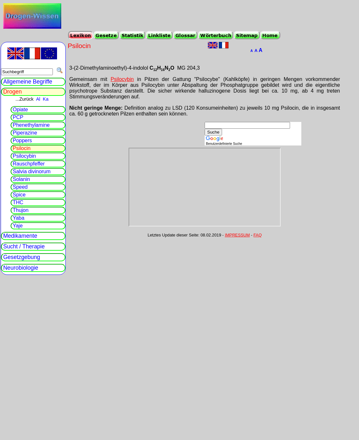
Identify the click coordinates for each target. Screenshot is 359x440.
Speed (20, 187)
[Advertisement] (160, 131)
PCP (18, 117)
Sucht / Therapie (24, 246)
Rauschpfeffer (28, 163)
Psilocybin (122, 79)
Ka (46, 99)
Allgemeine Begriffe (27, 81)
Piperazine (25, 132)
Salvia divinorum (31, 171)
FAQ (258, 235)
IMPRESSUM (237, 235)
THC (18, 202)
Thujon (20, 210)
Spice (19, 194)
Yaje (18, 225)
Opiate (20, 109)
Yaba (18, 218)
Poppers (22, 140)
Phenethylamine (31, 125)
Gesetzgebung (21, 257)
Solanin (21, 179)
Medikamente (20, 236)
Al (38, 99)
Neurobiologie (20, 268)
